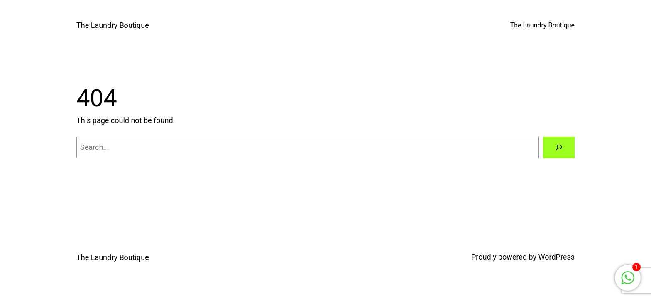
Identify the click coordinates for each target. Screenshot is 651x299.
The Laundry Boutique (112, 25)
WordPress (556, 256)
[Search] (559, 147)
